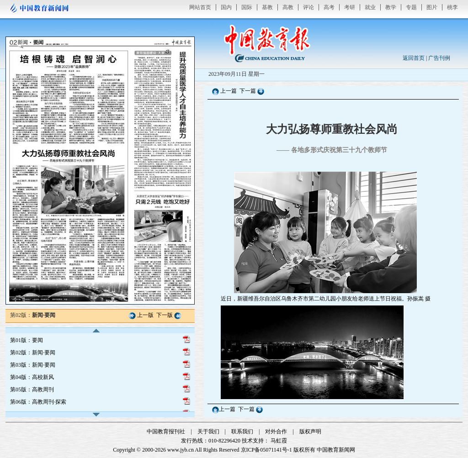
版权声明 (310, 431)
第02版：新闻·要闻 (32, 352)
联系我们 (242, 431)
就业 (370, 7)
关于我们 (208, 431)
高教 (287, 7)
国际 (246, 7)
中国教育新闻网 (336, 450)
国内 (226, 7)
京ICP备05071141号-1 (266, 450)
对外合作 (276, 431)
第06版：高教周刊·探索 (38, 402)
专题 (411, 7)
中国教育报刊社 (166, 431)
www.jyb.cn (180, 450)
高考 (329, 7)
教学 (390, 7)
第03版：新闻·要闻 (32, 365)
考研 (349, 7)
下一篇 (248, 91)
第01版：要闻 (26, 340)
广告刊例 (439, 58)
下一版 (164, 315)
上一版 (145, 315)
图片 (431, 7)
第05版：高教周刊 (32, 389)
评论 (308, 7)
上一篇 (228, 91)
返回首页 (414, 58)
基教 (267, 7)
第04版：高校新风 (32, 377)
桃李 (452, 7)
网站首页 (200, 7)
